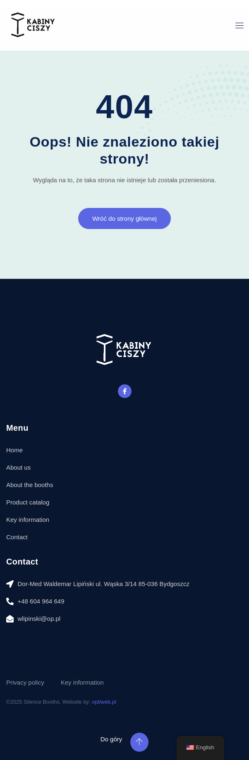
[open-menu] (240, 25)
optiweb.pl (104, 702)
